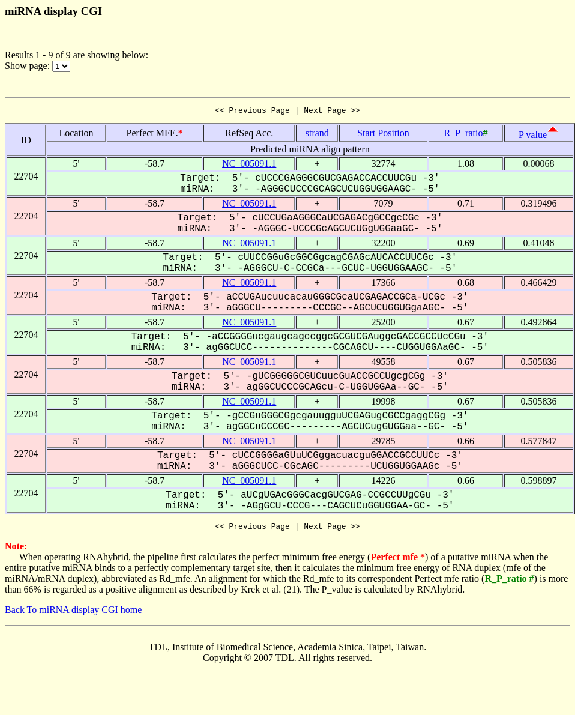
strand (317, 135)
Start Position (383, 135)
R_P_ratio (463, 135)
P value (533, 136)
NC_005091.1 (249, 165)
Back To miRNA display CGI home (73, 613)
